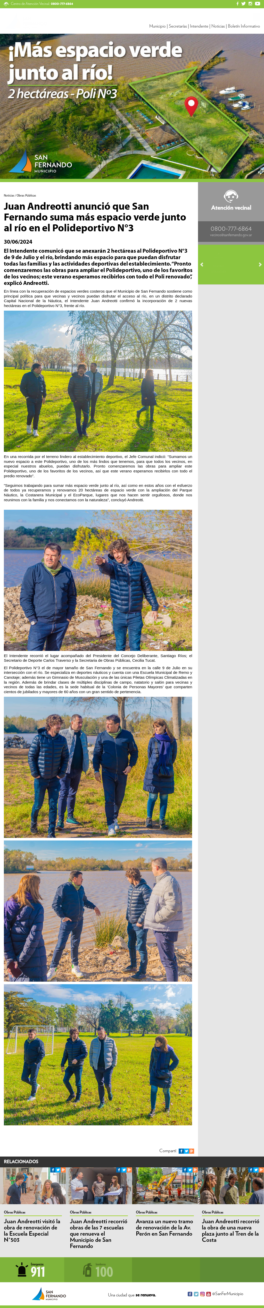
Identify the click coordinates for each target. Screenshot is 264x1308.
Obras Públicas (14, 1212)
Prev (204, 264)
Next (258, 264)
